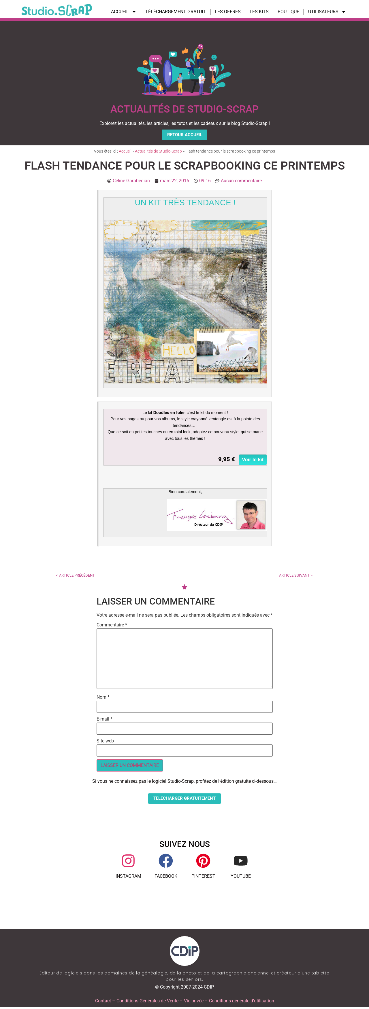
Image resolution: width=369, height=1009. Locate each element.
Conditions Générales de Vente (147, 1002)
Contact (103, 1002)
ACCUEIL (123, 12)
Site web (105, 742)
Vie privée (194, 1002)
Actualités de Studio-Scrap (158, 152)
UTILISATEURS (327, 12)
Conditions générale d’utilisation (241, 1002)
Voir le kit (252, 460)
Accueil (125, 152)
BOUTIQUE (288, 11)
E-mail (104, 720)
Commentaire (112, 626)
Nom (103, 698)
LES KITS (259, 11)
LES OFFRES (228, 11)
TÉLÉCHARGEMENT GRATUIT (175, 11)
